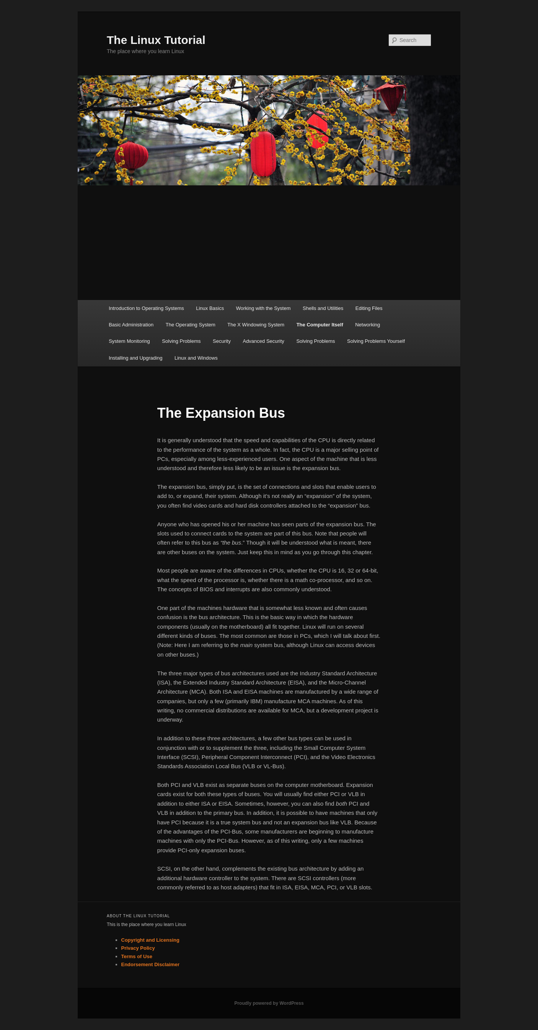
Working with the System (263, 308)
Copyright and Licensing (150, 940)
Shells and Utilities (323, 308)
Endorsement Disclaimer (150, 964)
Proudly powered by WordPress (268, 1003)
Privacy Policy (138, 948)
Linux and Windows (196, 358)
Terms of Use (136, 956)
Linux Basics (210, 308)
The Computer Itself (320, 325)
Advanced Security (263, 341)
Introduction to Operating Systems (146, 308)
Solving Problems (181, 341)
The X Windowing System (255, 325)
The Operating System (190, 325)
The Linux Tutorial (156, 40)
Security (222, 341)
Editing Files (369, 308)
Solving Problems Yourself (376, 341)
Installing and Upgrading (135, 358)
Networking (367, 325)
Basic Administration (131, 325)
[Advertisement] (269, 242)
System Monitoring (129, 341)
